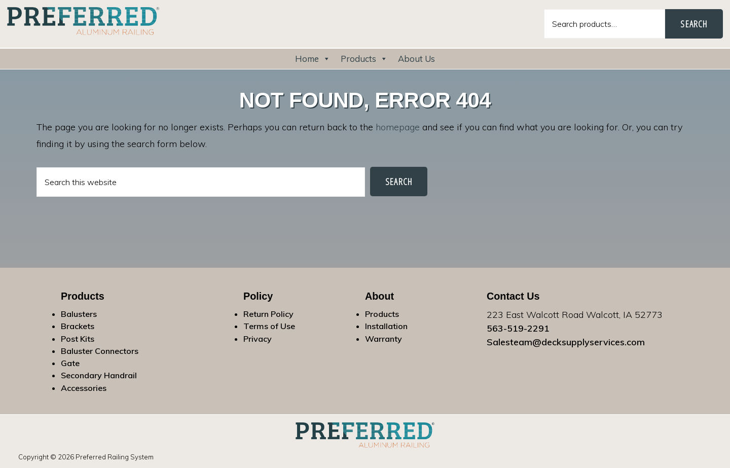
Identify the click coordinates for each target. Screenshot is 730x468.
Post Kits (77, 339)
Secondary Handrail (99, 375)
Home (313, 59)
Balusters (79, 314)
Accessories (83, 388)
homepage (398, 127)
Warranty (383, 339)
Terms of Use (269, 326)
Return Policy (268, 314)
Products (364, 59)
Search (693, 24)
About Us (416, 58)
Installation (386, 326)
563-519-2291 (518, 328)
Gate (70, 363)
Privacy (257, 339)
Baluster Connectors (99, 351)
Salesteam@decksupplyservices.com (566, 342)
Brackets (77, 326)
